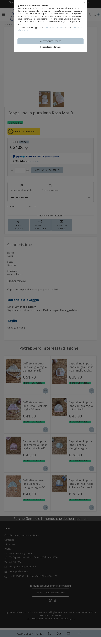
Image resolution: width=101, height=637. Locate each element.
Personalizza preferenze (50, 47)
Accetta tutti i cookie (50, 41)
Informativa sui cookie (55, 27)
